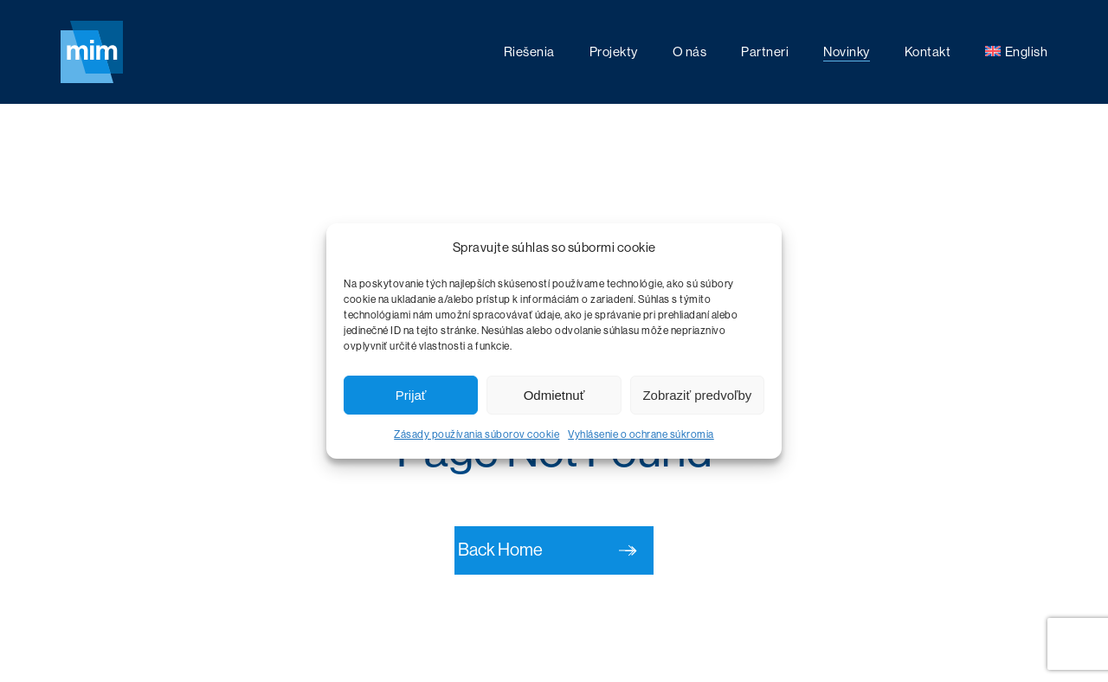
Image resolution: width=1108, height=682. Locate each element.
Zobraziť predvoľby (696, 395)
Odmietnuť (554, 395)
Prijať (411, 395)
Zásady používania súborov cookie (476, 434)
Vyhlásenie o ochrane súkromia (641, 434)
